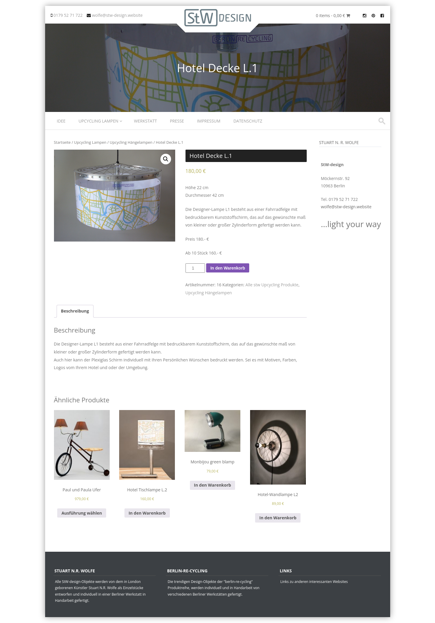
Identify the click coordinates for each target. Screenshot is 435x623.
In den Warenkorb (227, 268)
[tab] (75, 311)
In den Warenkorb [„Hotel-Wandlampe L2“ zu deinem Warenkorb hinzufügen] (277, 517)
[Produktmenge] (195, 268)
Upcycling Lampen (98, 121)
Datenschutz (247, 121)
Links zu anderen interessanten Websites (314, 581)
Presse (177, 121)
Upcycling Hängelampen (131, 142)
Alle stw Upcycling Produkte (271, 284)
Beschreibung (75, 311)
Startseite (62, 142)
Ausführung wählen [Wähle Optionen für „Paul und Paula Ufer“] (81, 513)
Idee (61, 121)
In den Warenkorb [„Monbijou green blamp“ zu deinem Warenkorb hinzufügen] (212, 485)
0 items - (333, 15)
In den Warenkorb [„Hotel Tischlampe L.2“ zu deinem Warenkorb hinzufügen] (147, 513)
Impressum (209, 121)
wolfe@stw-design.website (346, 206)
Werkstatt (145, 121)
